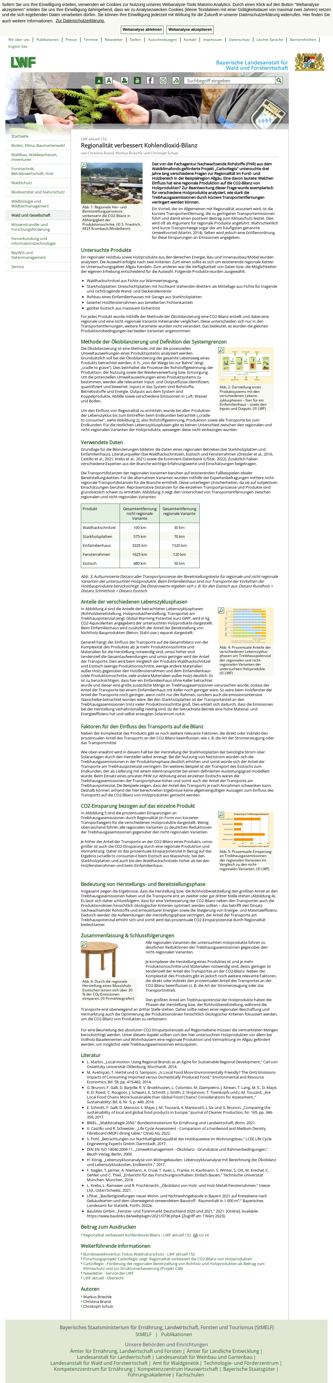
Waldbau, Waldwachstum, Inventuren (34, 157)
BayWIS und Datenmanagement (28, 255)
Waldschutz (21, 182)
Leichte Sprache (270, 39)
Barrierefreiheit (303, 39)
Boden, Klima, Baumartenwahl (38, 145)
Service (17, 266)
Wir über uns (19, 39)
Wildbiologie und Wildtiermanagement (30, 204)
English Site (17, 46)
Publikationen (47, 39)
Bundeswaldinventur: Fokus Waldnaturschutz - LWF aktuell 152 (139, 1254)
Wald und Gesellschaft (30, 215)
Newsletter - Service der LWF (108, 1273)
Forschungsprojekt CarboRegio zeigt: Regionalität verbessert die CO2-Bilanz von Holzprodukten (167, 1259)
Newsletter (114, 39)
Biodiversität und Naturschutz (38, 192)
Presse (71, 39)
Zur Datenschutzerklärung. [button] (80, 20)
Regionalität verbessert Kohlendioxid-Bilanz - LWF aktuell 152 (146, 1235)
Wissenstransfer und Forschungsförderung (30, 227)
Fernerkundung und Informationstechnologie (33, 241)
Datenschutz (239, 39)
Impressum (212, 39)
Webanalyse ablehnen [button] (142, 29)
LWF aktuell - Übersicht (103, 1278)
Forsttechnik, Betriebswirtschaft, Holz (32, 171)
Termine (91, 39)
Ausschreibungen (162, 39)
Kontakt (190, 39)
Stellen (135, 39)
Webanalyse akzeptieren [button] (190, 29)
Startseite (19, 136)
